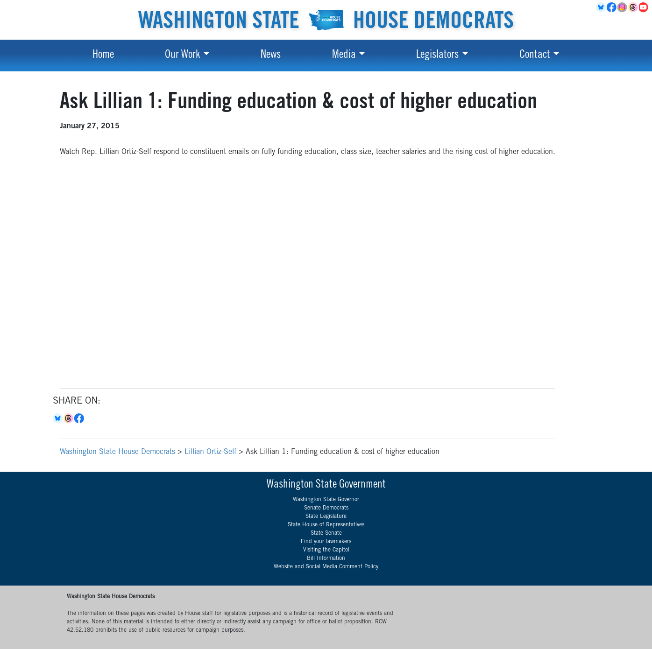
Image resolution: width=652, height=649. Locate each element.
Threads (633, 7)
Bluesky (58, 418)
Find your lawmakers (326, 541)
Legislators (437, 55)
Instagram (622, 7)
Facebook (612, 7)
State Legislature (326, 516)
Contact (534, 55)
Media (344, 55)
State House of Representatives (326, 525)
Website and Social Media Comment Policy (326, 567)
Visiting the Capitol (326, 550)
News (271, 55)
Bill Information (326, 558)
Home (103, 55)
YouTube (644, 7)
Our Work (182, 55)
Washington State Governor (326, 499)
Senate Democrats (326, 508)
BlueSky (601, 7)
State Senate (326, 533)
